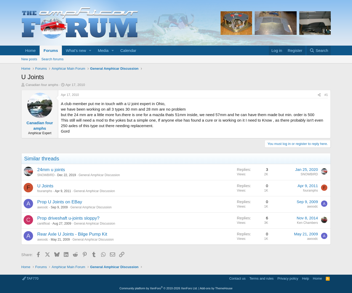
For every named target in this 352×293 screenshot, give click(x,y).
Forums (51, 50)
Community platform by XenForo (159, 288)
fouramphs (44, 191)
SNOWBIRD (46, 175)
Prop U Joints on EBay (59, 201)
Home (30, 50)
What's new (76, 50)
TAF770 (30, 278)
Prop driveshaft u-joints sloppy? (68, 218)
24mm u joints (51, 169)
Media (103, 50)
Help (305, 278)
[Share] (319, 95)
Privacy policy (288, 278)
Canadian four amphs (42, 85)
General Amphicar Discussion (99, 175)
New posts (29, 59)
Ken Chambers (307, 223)
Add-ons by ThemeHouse (216, 288)
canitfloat (43, 223)
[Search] (319, 50)
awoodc (42, 207)
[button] (90, 50)
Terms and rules (261, 278)
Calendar (128, 50)
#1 (326, 95)
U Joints (45, 185)
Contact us (237, 278)
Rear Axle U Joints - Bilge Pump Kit (72, 234)
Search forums (52, 59)
